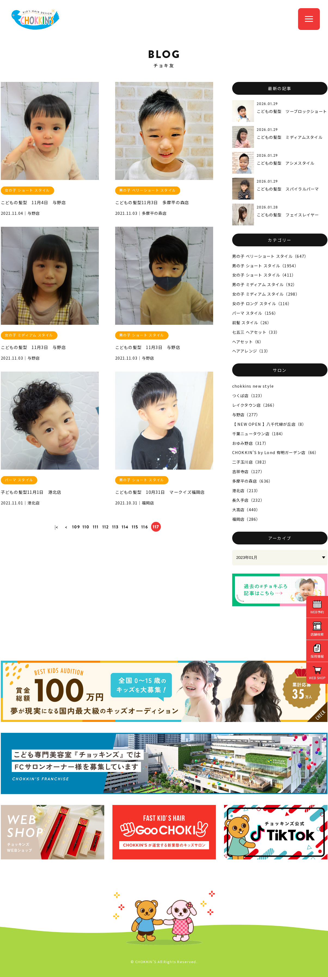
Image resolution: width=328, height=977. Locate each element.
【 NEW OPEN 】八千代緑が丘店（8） (269, 424)
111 (96, 527)
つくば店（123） (248, 395)
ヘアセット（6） (248, 341)
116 (144, 527)
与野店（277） (246, 414)
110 (86, 527)
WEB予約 (317, 612)
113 (115, 527)
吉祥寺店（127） (248, 471)
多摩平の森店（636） (252, 481)
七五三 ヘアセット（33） (256, 332)
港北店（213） (246, 490)
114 (125, 527)
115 (135, 527)
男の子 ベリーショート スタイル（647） (270, 256)
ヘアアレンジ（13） (251, 351)
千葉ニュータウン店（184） (259, 433)
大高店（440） (246, 509)
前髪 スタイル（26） (252, 322)
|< (56, 527)
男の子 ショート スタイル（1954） (265, 265)
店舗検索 (317, 634)
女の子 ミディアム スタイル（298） (266, 294)
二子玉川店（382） (250, 462)
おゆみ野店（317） (250, 443)
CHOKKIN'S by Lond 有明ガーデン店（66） (275, 452)
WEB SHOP (317, 677)
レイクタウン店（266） (254, 405)
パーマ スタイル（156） (255, 313)
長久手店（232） (248, 500)
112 (105, 527)
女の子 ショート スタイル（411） (264, 275)
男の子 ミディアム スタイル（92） (264, 284)
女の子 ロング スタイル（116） (262, 303)
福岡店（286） (246, 519)
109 (76, 527)
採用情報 (317, 656)
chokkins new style (253, 386)
